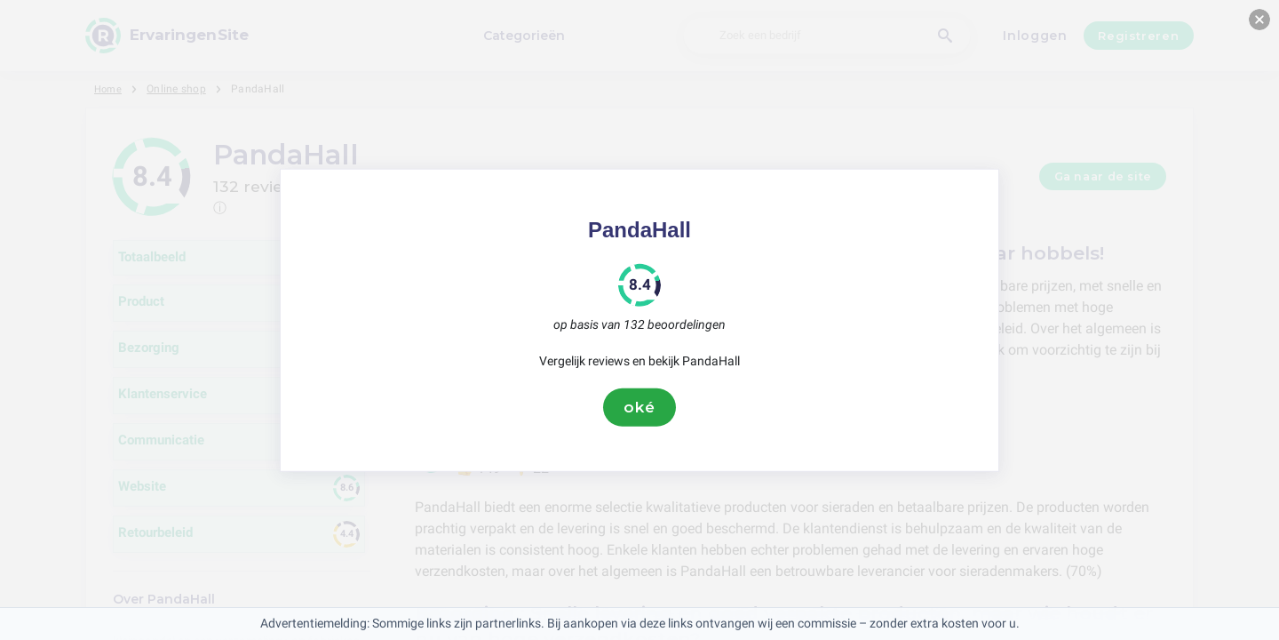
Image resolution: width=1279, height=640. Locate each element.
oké (639, 407)
